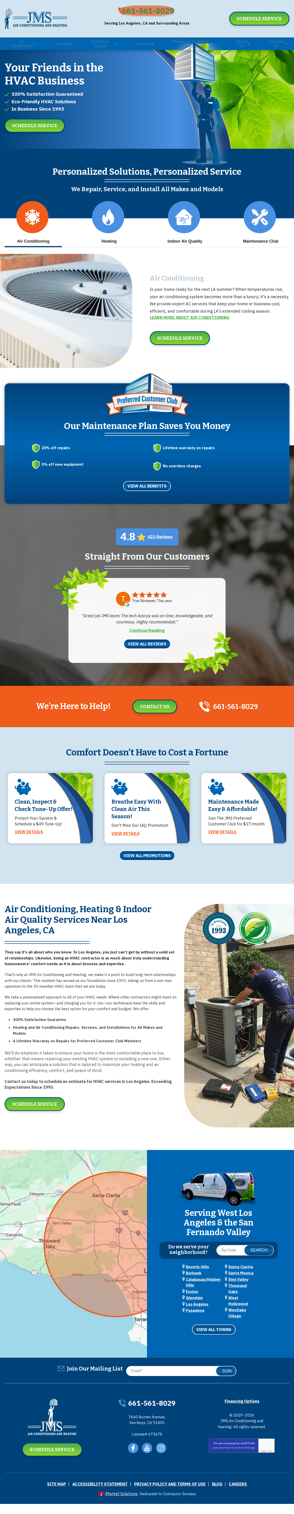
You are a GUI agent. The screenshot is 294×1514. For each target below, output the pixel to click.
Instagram (162, 1460)
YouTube (147, 1460)
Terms (270, 1466)
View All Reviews (147, 649)
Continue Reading (147, 636)
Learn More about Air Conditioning (189, 324)
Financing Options (242, 1410)
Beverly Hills (196, 1285)
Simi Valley (236, 1305)
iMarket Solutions (118, 1504)
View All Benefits (147, 491)
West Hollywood (241, 1318)
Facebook (132, 1460)
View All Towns (213, 1339)
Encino (191, 1311)
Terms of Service (244, 1463)
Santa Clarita (238, 1292)
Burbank (192, 1292)
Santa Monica (238, 1298)
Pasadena (236, 1285)
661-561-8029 (150, 13)
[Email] (180, 1380)
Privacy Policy (229, 1463)
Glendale (193, 1318)
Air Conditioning (173, 285)
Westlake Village (242, 1325)
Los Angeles (195, 1325)
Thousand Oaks (240, 1312)
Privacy (263, 1466)
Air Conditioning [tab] (32, 233)
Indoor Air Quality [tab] (184, 233)
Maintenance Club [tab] (260, 233)
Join (227, 1380)
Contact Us (151, 711)
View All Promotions (147, 871)
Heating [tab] (108, 233)
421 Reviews (160, 543)
